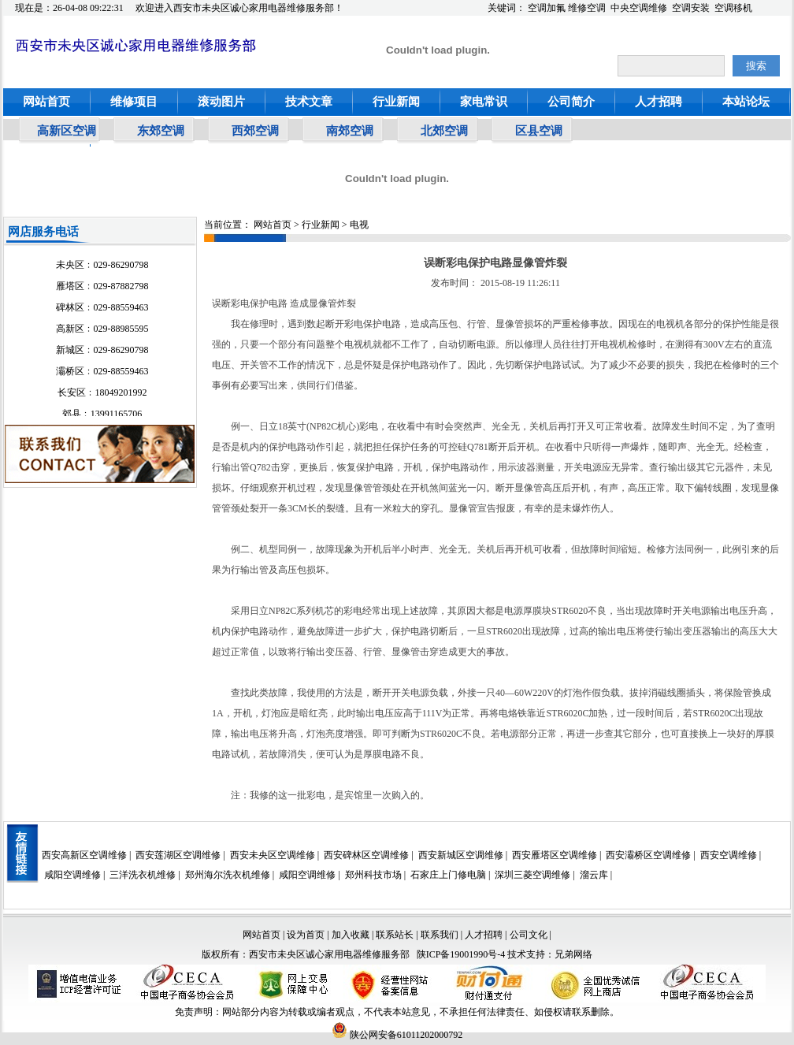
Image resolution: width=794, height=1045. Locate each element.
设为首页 (306, 934)
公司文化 (528, 934)
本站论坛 (746, 101)
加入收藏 (350, 934)
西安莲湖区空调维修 (178, 855)
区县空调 (538, 131)
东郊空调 (160, 131)
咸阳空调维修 (72, 874)
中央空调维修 (638, 7)
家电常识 (483, 101)
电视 (359, 224)
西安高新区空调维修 (84, 855)
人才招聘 (658, 101)
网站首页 (46, 101)
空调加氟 (547, 7)
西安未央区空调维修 (272, 855)
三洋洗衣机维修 (142, 874)
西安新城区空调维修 (460, 855)
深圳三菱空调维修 (532, 874)
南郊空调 (349, 131)
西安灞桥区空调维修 (648, 855)
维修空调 (587, 7)
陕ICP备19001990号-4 (461, 954)
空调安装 (691, 7)
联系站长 (396, 934)
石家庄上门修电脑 (448, 874)
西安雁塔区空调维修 (554, 855)
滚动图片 (221, 101)
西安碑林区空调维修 (366, 855)
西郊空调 (255, 131)
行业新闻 (396, 101)
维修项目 (134, 101)
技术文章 (308, 101)
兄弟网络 (573, 954)
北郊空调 (444, 131)
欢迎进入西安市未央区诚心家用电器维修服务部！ (239, 7)
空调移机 (733, 7)
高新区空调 (66, 131)
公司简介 (571, 101)
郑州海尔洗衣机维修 (227, 874)
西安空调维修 (728, 855)
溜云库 (594, 874)
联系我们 (439, 934)
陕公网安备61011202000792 (397, 1034)
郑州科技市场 (373, 874)
